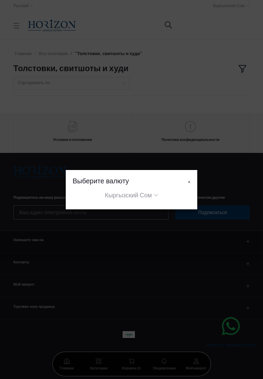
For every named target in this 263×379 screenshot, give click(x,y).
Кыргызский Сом (128, 195)
